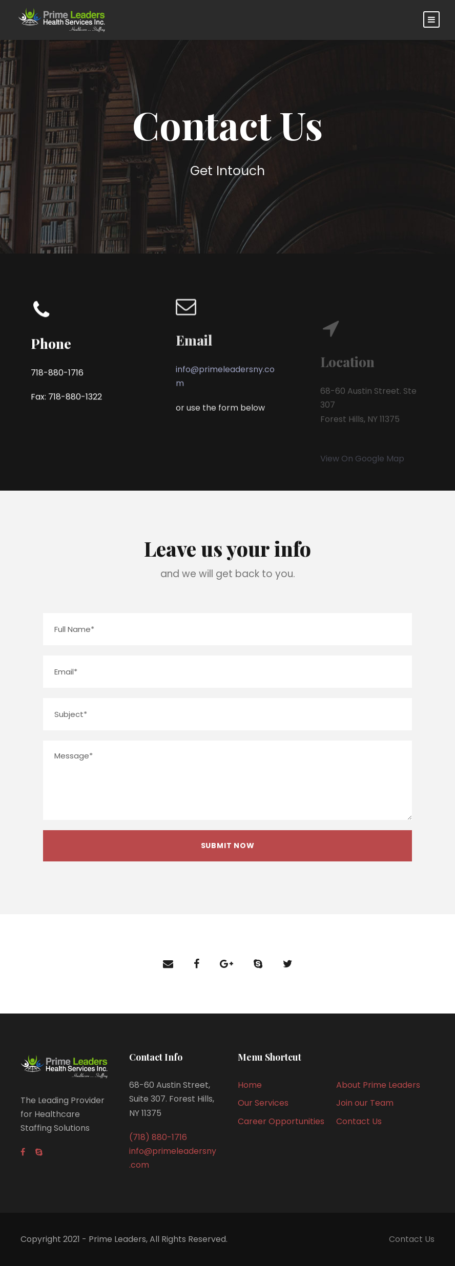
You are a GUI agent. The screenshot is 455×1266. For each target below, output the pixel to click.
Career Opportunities (281, 1121)
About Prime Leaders (378, 1085)
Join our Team (365, 1103)
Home (250, 1085)
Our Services (263, 1103)
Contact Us (359, 1121)
